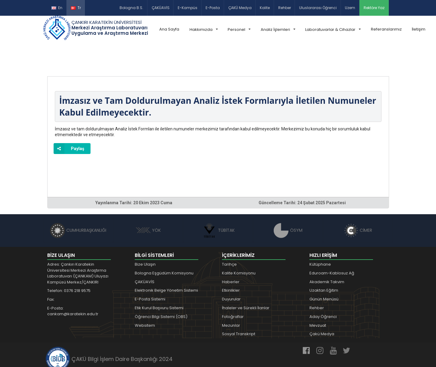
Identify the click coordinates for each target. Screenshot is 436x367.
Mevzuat (317, 298)
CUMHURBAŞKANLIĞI (78, 203)
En (56, 7)
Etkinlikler (231, 263)
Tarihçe (229, 237)
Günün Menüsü (324, 272)
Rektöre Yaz (374, 7)
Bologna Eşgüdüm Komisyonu (164, 246)
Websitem (145, 298)
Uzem (350, 7)
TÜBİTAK (218, 203)
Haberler (230, 254)
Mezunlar (231, 298)
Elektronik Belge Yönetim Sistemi (166, 263)
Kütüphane (320, 237)
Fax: (50, 272)
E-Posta (213, 7)
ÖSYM (288, 203)
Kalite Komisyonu (239, 246)
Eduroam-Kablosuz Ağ (331, 246)
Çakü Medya (321, 307)
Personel (239, 29)
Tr (76, 7)
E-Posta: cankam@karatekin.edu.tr (72, 284)
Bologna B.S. (131, 7)
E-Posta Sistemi (150, 272)
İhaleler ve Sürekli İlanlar (245, 280)
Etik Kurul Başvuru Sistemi (159, 280)
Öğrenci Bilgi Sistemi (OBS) (161, 289)
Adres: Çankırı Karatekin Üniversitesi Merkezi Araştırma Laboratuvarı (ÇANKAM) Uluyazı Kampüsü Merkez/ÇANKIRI (77, 246)
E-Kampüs (187, 7)
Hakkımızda (204, 29)
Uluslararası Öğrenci (318, 7)
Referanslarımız (386, 29)
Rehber (284, 7)
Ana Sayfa (169, 29)
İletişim (418, 29)
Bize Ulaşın (145, 237)
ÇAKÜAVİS (161, 7)
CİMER (358, 203)
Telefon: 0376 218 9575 (69, 263)
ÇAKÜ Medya (240, 7)
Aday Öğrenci (323, 289)
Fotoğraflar (233, 289)
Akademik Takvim (326, 254)
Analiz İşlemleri (278, 29)
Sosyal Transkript (238, 307)
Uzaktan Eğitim (323, 263)
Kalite (265, 7)
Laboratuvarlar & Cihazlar (333, 29)
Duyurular (231, 272)
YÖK (148, 203)
